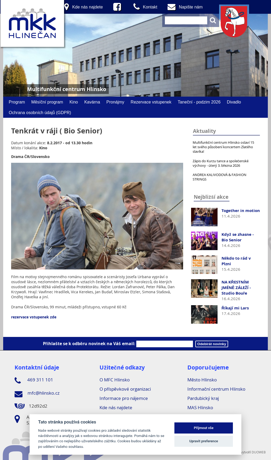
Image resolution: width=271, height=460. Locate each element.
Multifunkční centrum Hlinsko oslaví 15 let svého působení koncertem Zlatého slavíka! (223, 147)
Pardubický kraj (203, 398)
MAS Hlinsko (200, 407)
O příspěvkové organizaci (125, 389)
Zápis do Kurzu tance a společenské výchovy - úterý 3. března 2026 (221, 163)
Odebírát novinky (211, 344)
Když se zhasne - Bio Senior (238, 237)
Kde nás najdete (116, 407)
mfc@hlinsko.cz (37, 394)
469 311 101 (34, 381)
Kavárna (92, 102)
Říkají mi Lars (235, 308)
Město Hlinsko (201, 380)
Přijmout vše (204, 428)
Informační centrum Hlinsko (216, 389)
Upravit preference (203, 441)
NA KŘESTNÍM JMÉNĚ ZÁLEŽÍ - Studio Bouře (236, 287)
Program (17, 102)
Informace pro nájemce (124, 398)
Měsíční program (47, 102)
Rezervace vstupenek (151, 102)
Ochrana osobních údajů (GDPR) (40, 112)
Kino (73, 102)
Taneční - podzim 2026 (199, 102)
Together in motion (241, 210)
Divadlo (234, 102)
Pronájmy (115, 102)
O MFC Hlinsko (115, 380)
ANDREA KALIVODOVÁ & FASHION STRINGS (219, 177)
